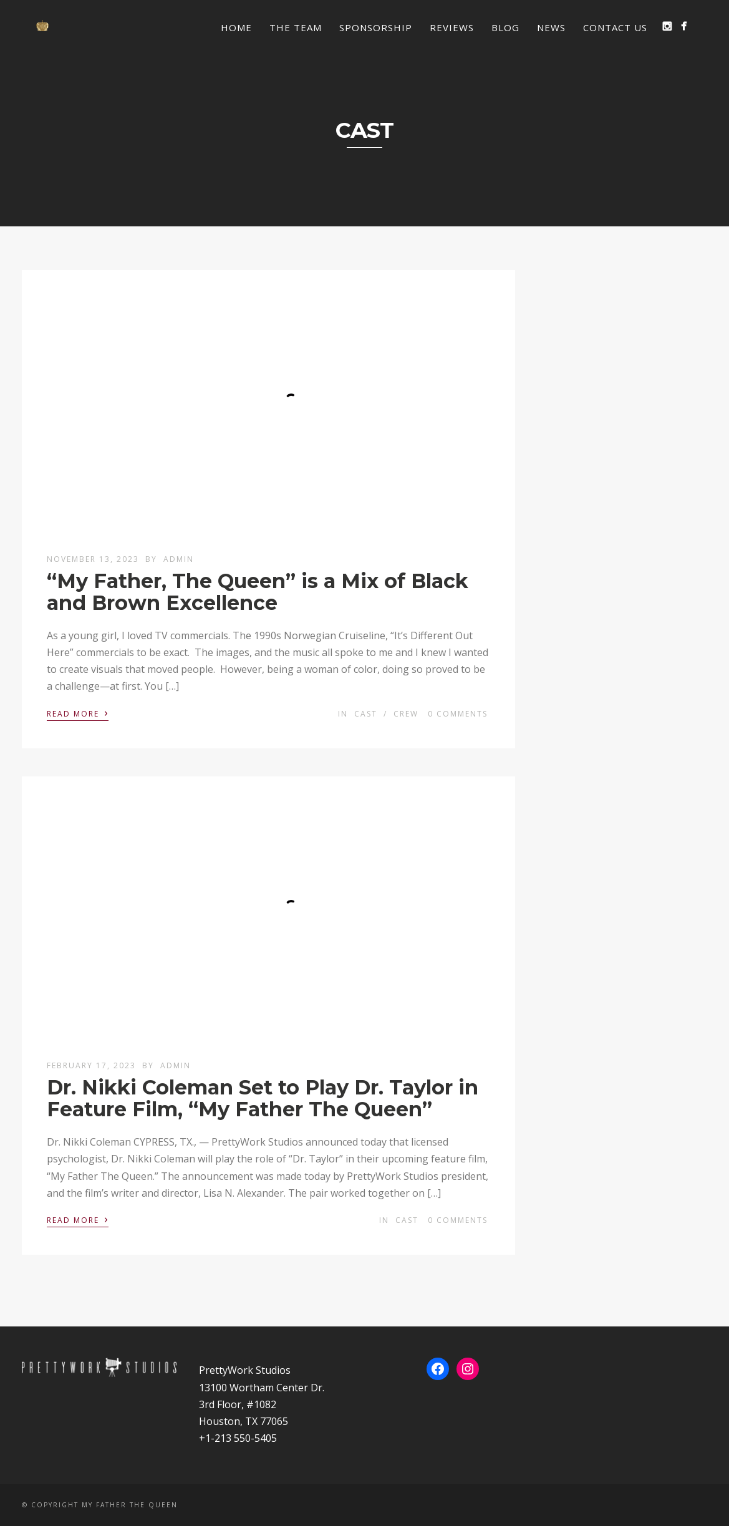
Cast (365, 713)
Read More (78, 713)
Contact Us (615, 27)
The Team (295, 27)
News (551, 27)
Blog (505, 27)
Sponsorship (375, 27)
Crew (405, 713)
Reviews (452, 27)
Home (236, 27)
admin (178, 559)
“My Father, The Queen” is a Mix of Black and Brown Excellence (257, 592)
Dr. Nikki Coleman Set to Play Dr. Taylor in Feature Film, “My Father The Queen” (262, 1098)
